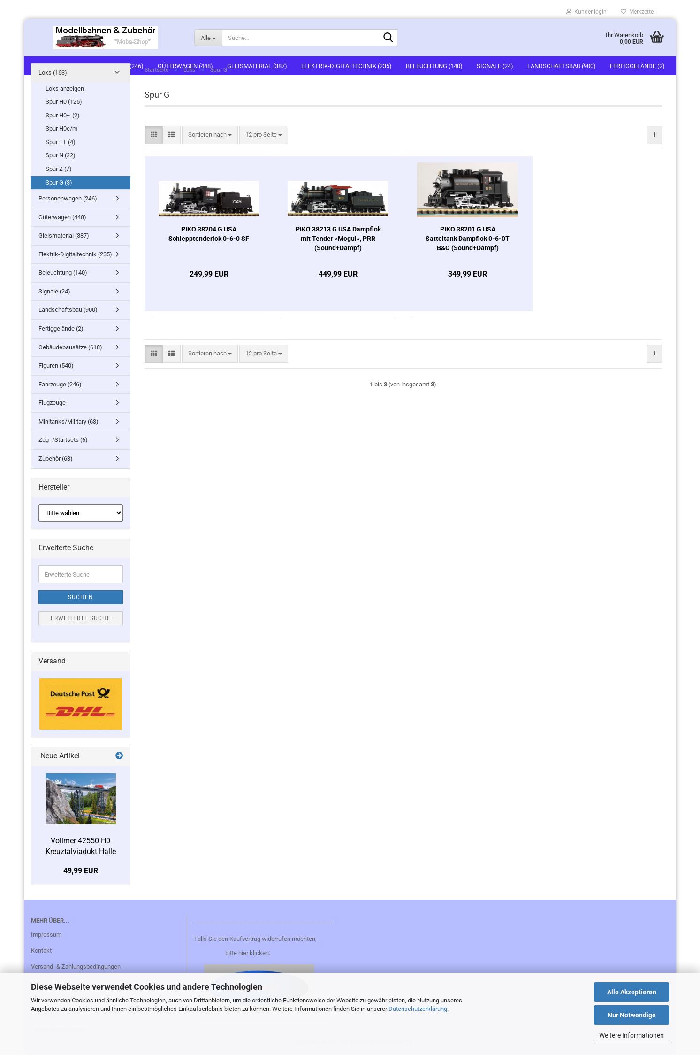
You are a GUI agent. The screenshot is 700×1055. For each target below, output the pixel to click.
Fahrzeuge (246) (60, 384)
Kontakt (41, 950)
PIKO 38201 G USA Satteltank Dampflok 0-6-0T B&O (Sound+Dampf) (468, 238)
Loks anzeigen (65, 88)
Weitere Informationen (631, 1035)
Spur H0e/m (61, 128)
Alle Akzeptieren (631, 992)
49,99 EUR (80, 870)
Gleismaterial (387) (63, 235)
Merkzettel (638, 11)
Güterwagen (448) (62, 217)
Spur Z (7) (59, 168)
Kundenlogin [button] (586, 11)
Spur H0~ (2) (63, 115)
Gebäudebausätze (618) (70, 347)
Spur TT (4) (61, 142)
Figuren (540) (56, 365)
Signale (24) (54, 291)
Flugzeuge (52, 402)
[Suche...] (208, 37)
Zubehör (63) (55, 458)
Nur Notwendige (632, 1015)
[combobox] (210, 135)
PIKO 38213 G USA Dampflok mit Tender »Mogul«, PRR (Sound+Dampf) (338, 238)
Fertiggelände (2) (61, 328)
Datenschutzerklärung (417, 1008)
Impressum (46, 934)
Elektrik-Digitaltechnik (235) (75, 254)
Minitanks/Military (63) (68, 421)
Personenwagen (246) (67, 198)
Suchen (80, 597)
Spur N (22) (61, 155)
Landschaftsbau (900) (68, 309)
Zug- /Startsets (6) (63, 439)
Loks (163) (52, 72)
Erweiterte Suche (81, 618)
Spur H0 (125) (64, 101)
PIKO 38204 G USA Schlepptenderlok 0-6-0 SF (208, 233)
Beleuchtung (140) (62, 272)
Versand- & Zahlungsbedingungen (76, 966)
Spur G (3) (59, 182)
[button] (154, 135)
